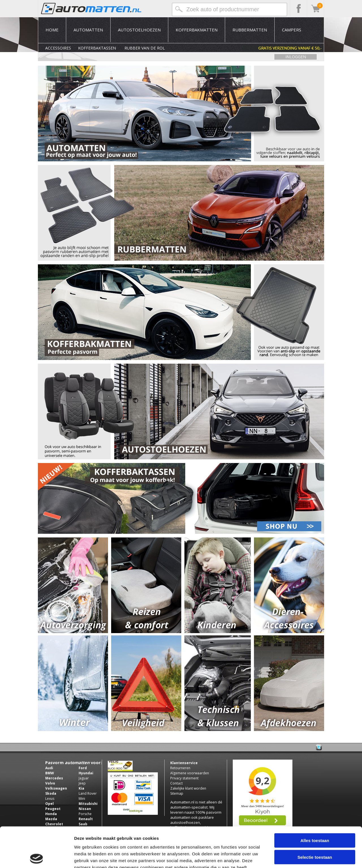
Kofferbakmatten (196, 30)
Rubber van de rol (144, 48)
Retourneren (180, 768)
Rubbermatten (249, 30)
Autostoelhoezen (139, 30)
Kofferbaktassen (97, 48)
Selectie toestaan (315, 817)
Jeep (82, 783)
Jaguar (84, 778)
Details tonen (305, 856)
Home (52, 30)
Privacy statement (184, 778)
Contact (176, 783)
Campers (291, 30)
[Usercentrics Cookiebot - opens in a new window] (36, 857)
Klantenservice (184, 762)
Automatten (88, 30)
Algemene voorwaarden (189, 773)
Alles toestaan (314, 800)
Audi (49, 768)
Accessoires (58, 48)
